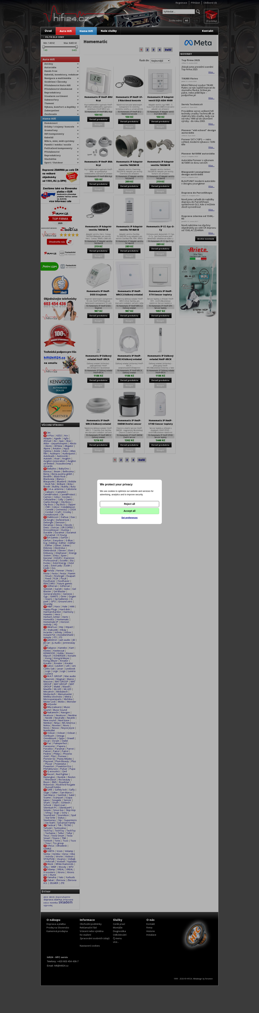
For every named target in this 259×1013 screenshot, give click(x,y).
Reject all (129, 503)
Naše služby (109, 31)
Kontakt (207, 31)
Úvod (48, 31)
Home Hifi (86, 31)
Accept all (129, 510)
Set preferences (129, 517)
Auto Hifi (66, 31)
